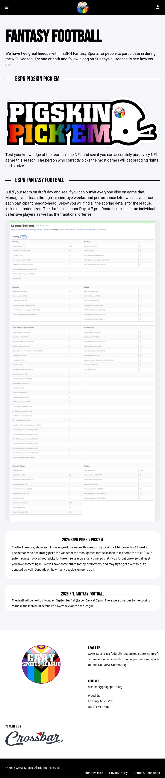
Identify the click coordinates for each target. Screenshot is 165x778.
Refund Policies (93, 773)
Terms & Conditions (147, 773)
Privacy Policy (118, 773)
